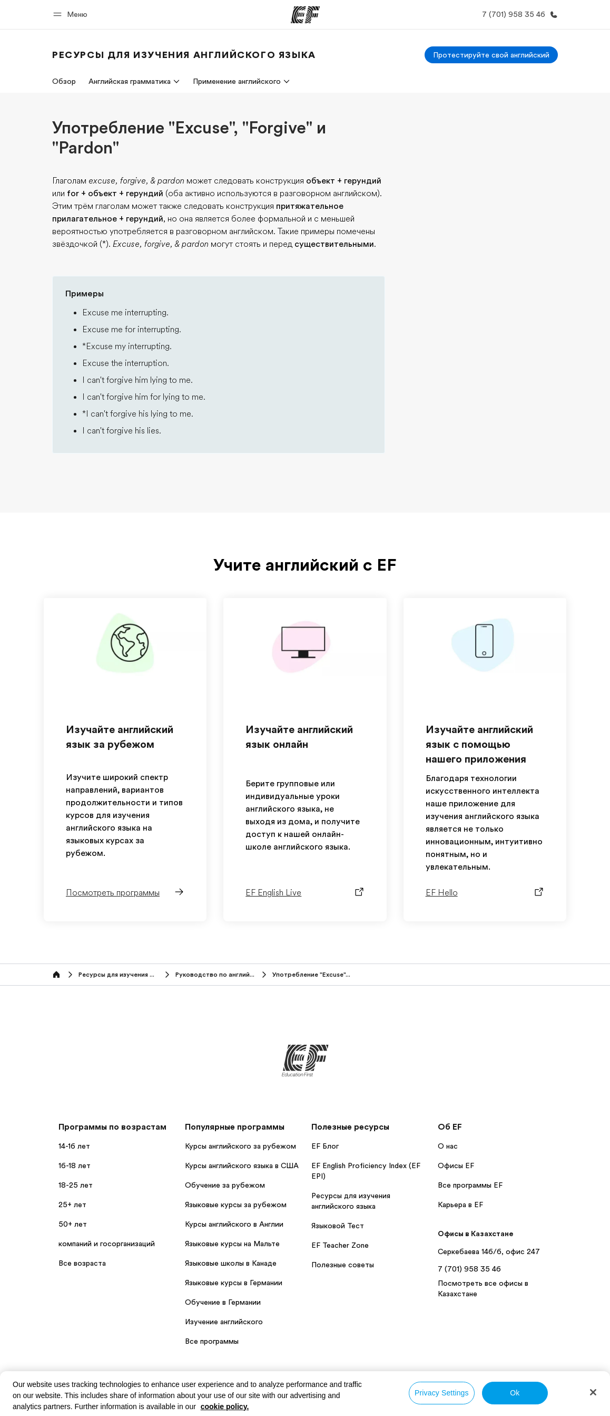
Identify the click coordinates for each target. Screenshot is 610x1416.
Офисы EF (456, 1165)
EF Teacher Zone (340, 1245)
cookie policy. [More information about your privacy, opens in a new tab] (225, 1406)
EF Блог (325, 1146)
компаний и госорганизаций (106, 1243)
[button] (72, 14)
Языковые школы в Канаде (231, 1263)
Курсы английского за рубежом (240, 1146)
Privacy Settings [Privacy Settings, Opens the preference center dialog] (442, 1393)
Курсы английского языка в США (242, 1165)
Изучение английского (224, 1321)
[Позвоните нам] (518, 14)
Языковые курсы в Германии (233, 1282)
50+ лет (72, 1224)
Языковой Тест (337, 1225)
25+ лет (72, 1204)
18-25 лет (75, 1185)
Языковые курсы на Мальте (232, 1243)
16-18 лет (74, 1165)
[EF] (305, 14)
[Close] (593, 1392)
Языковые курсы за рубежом (236, 1204)
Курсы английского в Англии (234, 1224)
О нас (448, 1146)
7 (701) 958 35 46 (469, 1269)
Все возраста (82, 1263)
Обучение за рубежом (225, 1185)
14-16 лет (74, 1146)
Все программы (212, 1341)
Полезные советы (342, 1264)
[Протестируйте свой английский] (491, 54)
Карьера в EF (460, 1204)
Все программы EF (470, 1185)
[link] (184, 55)
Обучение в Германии (223, 1302)
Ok (514, 1393)
